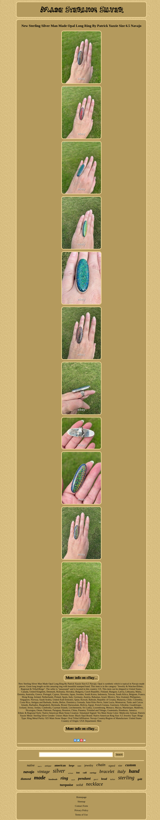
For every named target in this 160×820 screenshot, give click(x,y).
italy (121, 771)
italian (112, 779)
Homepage (81, 797)
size (120, 765)
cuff (85, 772)
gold (140, 779)
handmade (53, 779)
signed (111, 765)
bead (104, 778)
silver (59, 771)
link (78, 773)
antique (48, 766)
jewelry (88, 765)
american (60, 765)
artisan (70, 773)
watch (73, 780)
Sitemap (81, 801)
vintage (43, 771)
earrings (93, 773)
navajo (28, 772)
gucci (96, 779)
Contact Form (81, 806)
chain (100, 764)
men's (40, 766)
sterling (126, 777)
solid (79, 785)
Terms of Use (81, 814)
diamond (26, 778)
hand (134, 771)
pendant (84, 778)
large (71, 765)
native (31, 765)
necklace (94, 784)
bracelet (106, 771)
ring (64, 778)
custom (130, 765)
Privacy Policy (81, 810)
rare (79, 766)
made (39, 777)
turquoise (66, 785)
